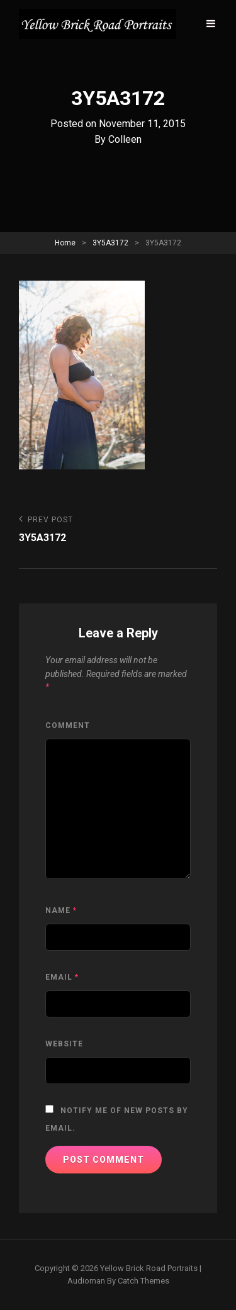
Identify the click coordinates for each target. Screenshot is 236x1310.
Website (64, 1043)
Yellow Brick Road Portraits (149, 1268)
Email (62, 977)
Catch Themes (143, 1280)
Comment (67, 725)
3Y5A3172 (110, 242)
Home (65, 242)
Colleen (125, 139)
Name (61, 910)
